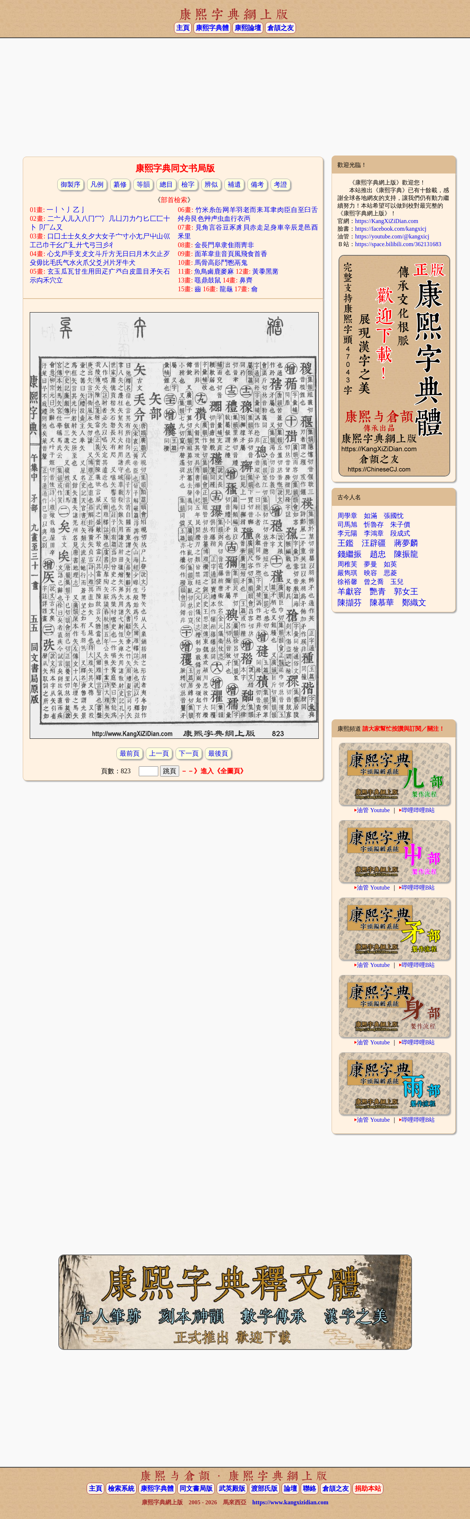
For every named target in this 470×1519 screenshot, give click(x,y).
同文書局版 (196, 1488)
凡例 (97, 184)
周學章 (347, 515)
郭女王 (406, 591)
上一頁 (159, 753)
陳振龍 (406, 554)
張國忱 (394, 515)
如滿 (370, 515)
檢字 (188, 184)
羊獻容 (349, 591)
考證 (280, 184)
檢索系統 (121, 1488)
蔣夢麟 (406, 543)
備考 (257, 184)
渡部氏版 (264, 1488)
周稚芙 (347, 564)
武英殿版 (232, 1488)
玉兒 (397, 581)
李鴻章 (374, 533)
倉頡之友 (280, 28)
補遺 (234, 184)
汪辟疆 (374, 543)
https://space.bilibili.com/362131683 (398, 244)
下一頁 (189, 753)
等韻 (143, 184)
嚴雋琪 (347, 573)
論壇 (290, 1488)
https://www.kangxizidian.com (290, 1502)
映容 (370, 573)
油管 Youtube (373, 810)
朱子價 (400, 524)
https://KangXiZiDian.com (386, 221)
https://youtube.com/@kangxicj (392, 236)
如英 (390, 564)
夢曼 (370, 564)
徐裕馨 (347, 581)
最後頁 (218, 753)
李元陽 (347, 533)
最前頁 (130, 753)
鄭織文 (414, 602)
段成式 (400, 533)
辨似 (211, 184)
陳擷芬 (349, 602)
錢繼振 (349, 554)
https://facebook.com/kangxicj (390, 229)
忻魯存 (374, 524)
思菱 (390, 573)
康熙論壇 (248, 28)
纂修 (120, 184)
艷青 (378, 591)
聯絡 (309, 1488)
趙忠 (378, 554)
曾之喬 (374, 581)
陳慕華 (382, 602)
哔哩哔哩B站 (418, 810)
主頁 (182, 28)
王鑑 (345, 543)
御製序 (70, 184)
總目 (166, 184)
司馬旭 (347, 524)
